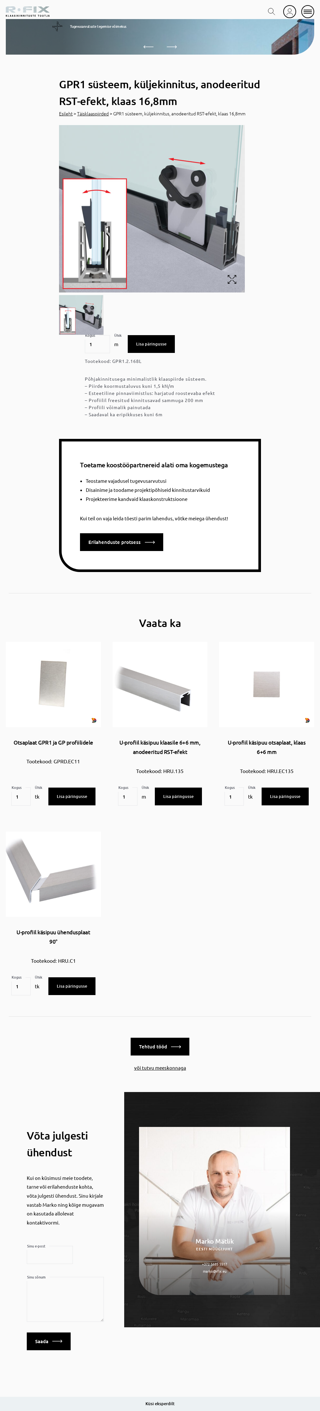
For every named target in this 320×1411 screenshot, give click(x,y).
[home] (28, 11)
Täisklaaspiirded (93, 113)
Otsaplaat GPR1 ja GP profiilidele (53, 742)
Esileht (66, 113)
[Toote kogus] (97, 344)
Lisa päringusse (151, 344)
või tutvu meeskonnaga (160, 1065)
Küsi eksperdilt (160, 1403)
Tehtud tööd (160, 1044)
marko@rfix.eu (214, 1269)
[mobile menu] (307, 11)
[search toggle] (271, 12)
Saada (48, 1339)
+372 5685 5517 (214, 1262)
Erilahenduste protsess (121, 542)
